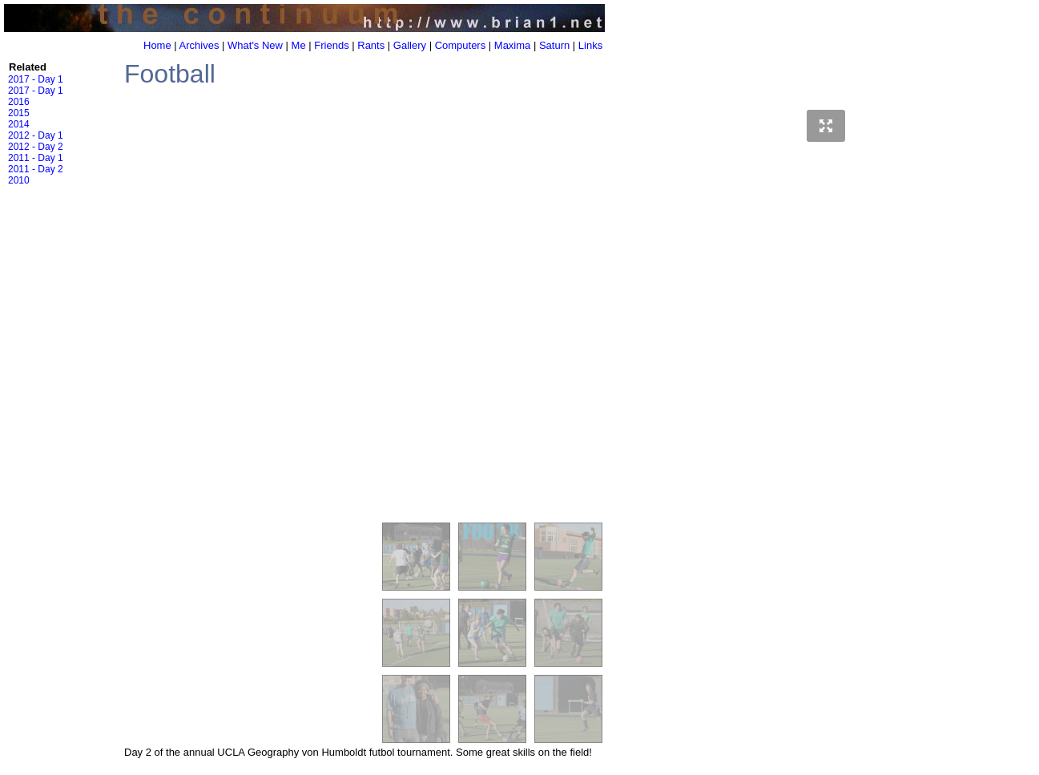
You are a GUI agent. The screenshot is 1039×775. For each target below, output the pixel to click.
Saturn (554, 45)
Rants (371, 45)
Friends (331, 45)
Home (157, 45)
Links (590, 45)
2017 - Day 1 (35, 79)
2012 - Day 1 (35, 135)
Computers (460, 45)
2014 (19, 124)
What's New (255, 45)
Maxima (512, 45)
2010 (19, 180)
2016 (19, 101)
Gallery (409, 45)
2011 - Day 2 (35, 169)
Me (299, 45)
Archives (199, 45)
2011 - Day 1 (35, 157)
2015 (19, 113)
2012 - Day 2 (35, 146)
